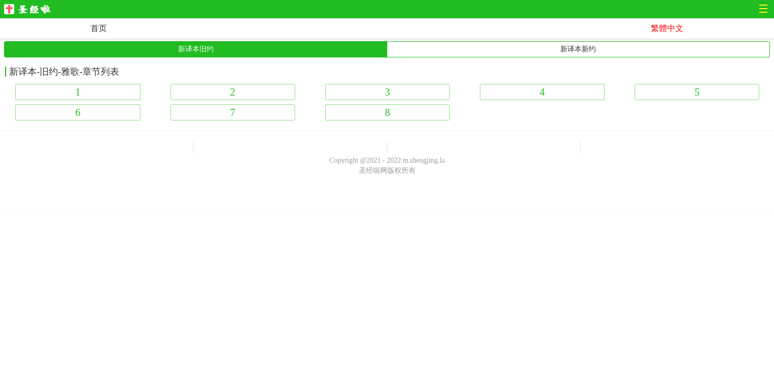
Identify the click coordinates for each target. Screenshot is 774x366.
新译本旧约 (196, 49)
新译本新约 (578, 49)
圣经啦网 (30, 10)
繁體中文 (667, 28)
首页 (99, 28)
